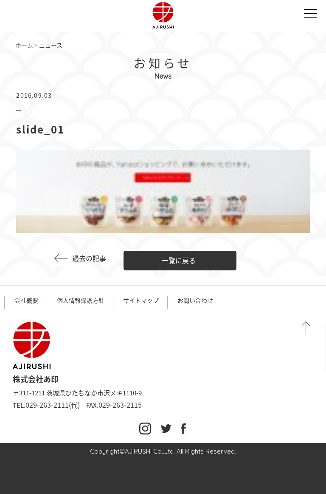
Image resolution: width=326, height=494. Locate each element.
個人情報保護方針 (80, 300)
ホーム (24, 45)
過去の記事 (89, 258)
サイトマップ (141, 300)
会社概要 (26, 300)
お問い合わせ (195, 300)
